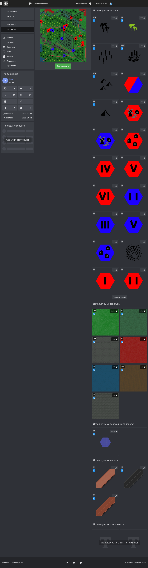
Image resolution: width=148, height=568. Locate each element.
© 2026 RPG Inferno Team (135, 563)
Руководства (17, 563)
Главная (5, 563)
